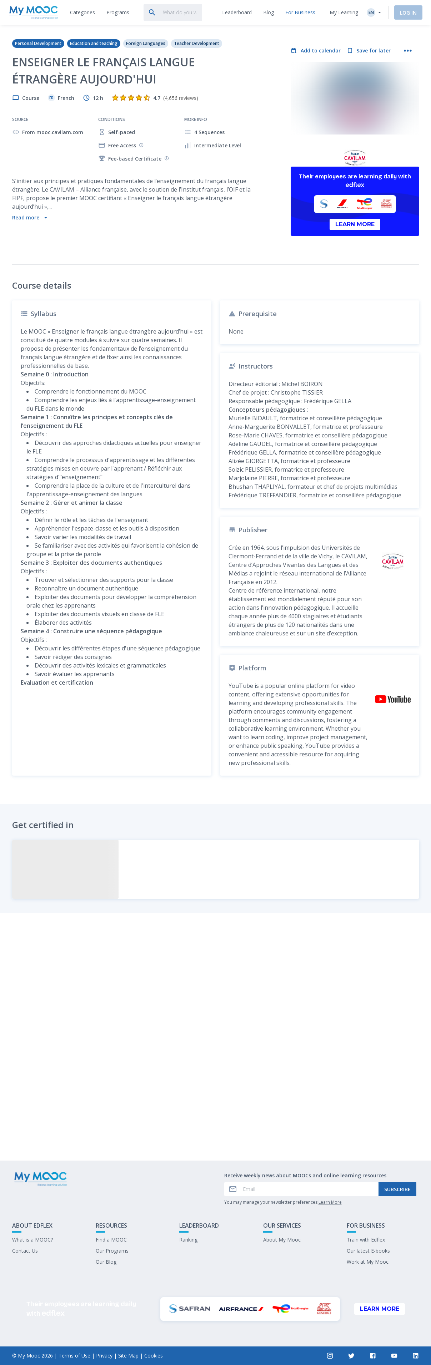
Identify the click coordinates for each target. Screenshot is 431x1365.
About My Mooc (282, 1239)
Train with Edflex (366, 1239)
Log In (408, 12)
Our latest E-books (368, 1250)
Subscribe (397, 1189)
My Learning (344, 12)
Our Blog (106, 1261)
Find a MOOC (111, 1239)
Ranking (188, 1239)
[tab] (82, 12)
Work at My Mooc (368, 1261)
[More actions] (407, 50)
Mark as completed (215, 1133)
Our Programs (112, 1250)
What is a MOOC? (32, 1239)
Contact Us (25, 1250)
